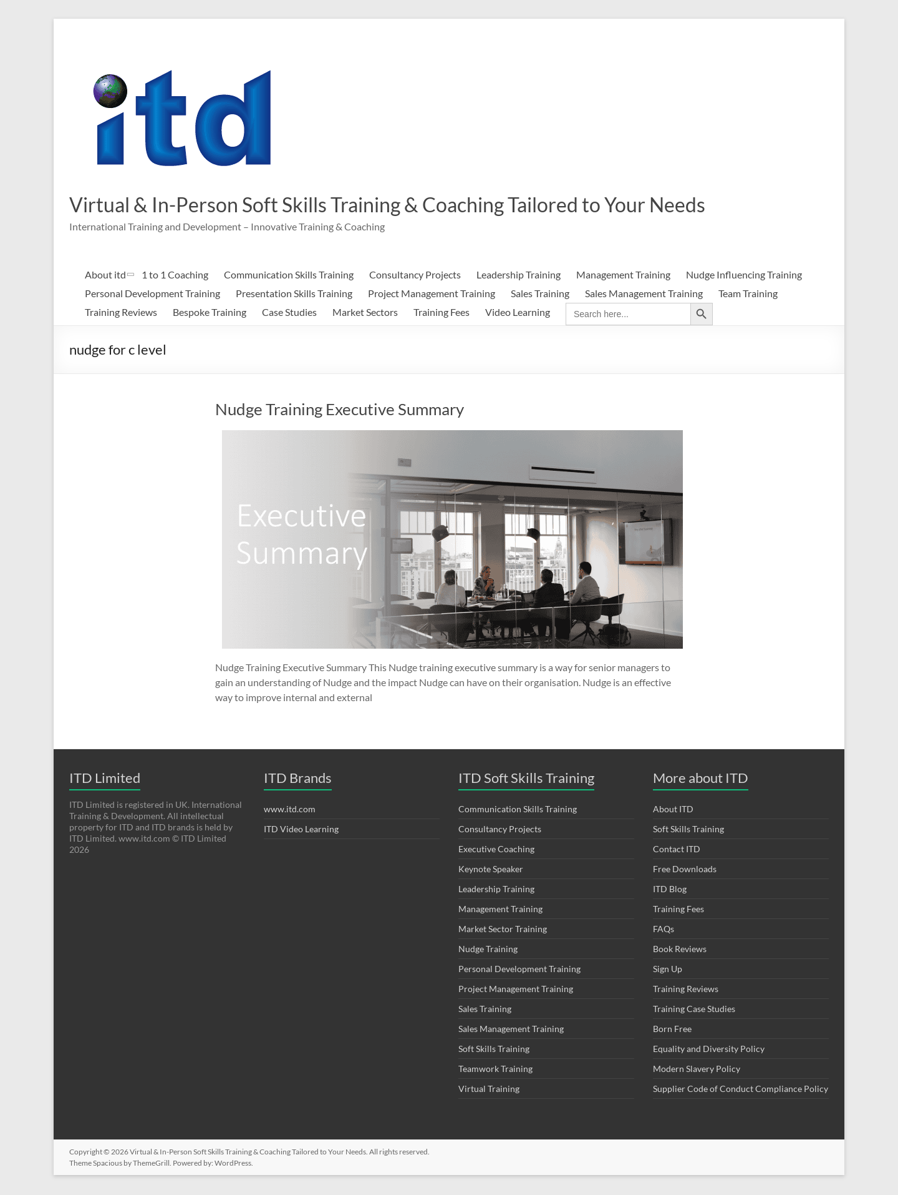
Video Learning (517, 313)
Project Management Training (431, 294)
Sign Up (667, 970)
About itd (105, 276)
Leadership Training (518, 276)
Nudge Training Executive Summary (339, 410)
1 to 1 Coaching (175, 276)
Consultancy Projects (415, 276)
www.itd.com (290, 810)
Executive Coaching (496, 850)
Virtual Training (488, 1089)
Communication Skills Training (289, 276)
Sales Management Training (644, 294)
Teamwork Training (495, 1070)
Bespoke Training (209, 313)
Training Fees (441, 313)
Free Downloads (685, 870)
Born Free (672, 1030)
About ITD (673, 810)
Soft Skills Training (493, 1050)
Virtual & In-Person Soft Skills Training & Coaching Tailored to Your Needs (425, 205)
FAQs (663, 930)
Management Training (623, 276)
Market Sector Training (502, 930)
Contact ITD (676, 850)
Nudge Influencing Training (744, 276)
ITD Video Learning (301, 830)
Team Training (748, 294)
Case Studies (289, 313)
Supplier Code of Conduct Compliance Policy (740, 1089)
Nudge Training (488, 950)
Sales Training (540, 294)
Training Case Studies (694, 1010)
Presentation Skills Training (294, 294)
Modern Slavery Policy (696, 1070)
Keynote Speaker (490, 870)
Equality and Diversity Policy (709, 1050)
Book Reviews (680, 950)
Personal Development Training (152, 294)
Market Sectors (365, 313)
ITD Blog (670, 890)
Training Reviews (121, 313)
